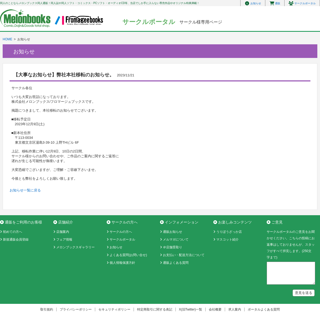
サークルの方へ (121, 232)
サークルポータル (122, 239)
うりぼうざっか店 (229, 232)
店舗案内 (62, 232)
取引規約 (46, 309)
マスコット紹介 (227, 239)
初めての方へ (12, 232)
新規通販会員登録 (16, 239)
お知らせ (116, 247)
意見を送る (303, 293)
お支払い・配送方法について (184, 255)
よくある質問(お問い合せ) (128, 255)
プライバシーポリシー (76, 309)
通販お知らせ (172, 232)
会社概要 (215, 309)
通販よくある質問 (176, 263)
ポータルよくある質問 (264, 309)
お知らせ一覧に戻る (25, 190)
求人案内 (234, 309)
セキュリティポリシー (114, 309)
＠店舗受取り (172, 247)
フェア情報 (64, 239)
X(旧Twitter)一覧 (190, 309)
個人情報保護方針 (122, 263)
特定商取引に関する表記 (154, 309)
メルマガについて (176, 239)
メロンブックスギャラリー (75, 247)
